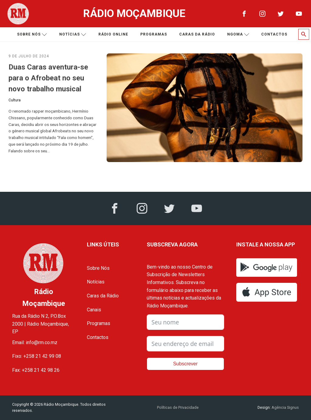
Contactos (274, 34)
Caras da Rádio (197, 34)
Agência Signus (285, 407)
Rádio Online (113, 34)
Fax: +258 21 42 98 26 (36, 370)
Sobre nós (32, 34)
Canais (94, 310)
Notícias (72, 34)
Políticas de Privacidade (178, 407)
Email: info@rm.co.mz (34, 342)
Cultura (15, 100)
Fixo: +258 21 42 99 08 (36, 356)
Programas (153, 34)
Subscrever (185, 363)
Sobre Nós (98, 268)
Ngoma (238, 34)
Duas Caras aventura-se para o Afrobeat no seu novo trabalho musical (48, 78)
